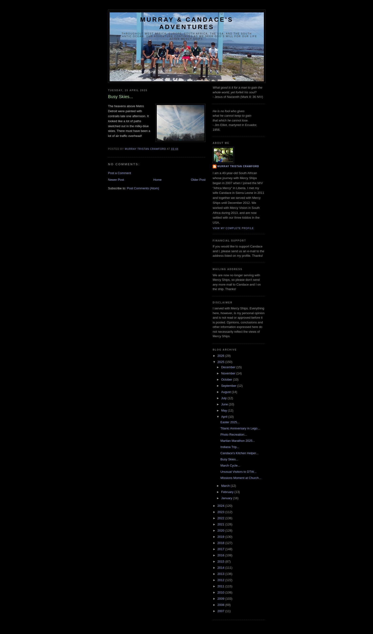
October (227, 379)
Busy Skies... (229, 459)
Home (157, 179)
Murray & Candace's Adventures (186, 23)
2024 (221, 506)
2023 (221, 512)
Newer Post (116, 179)
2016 (221, 555)
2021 (221, 524)
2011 (221, 586)
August (226, 392)
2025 (221, 362)
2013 (221, 574)
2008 (221, 605)
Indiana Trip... (229, 447)
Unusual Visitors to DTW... (238, 471)
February (228, 492)
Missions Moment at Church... (240, 478)
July (224, 398)
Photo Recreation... (233, 434)
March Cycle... (230, 465)
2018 (221, 543)
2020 (221, 530)
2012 (221, 580)
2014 (221, 567)
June (225, 404)
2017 (221, 549)
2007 (221, 611)
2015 (221, 561)
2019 (221, 536)
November (228, 373)
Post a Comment (119, 173)
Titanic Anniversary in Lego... (240, 428)
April (224, 416)
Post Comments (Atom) (143, 188)
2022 (221, 518)
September (229, 385)
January (227, 498)
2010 (221, 592)
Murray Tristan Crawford (238, 166)
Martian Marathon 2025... (237, 441)
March (226, 486)
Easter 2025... (230, 422)
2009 (221, 598)
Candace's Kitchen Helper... (239, 453)
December (228, 367)
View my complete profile (233, 228)
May (224, 410)
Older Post (198, 179)
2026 (221, 355)
